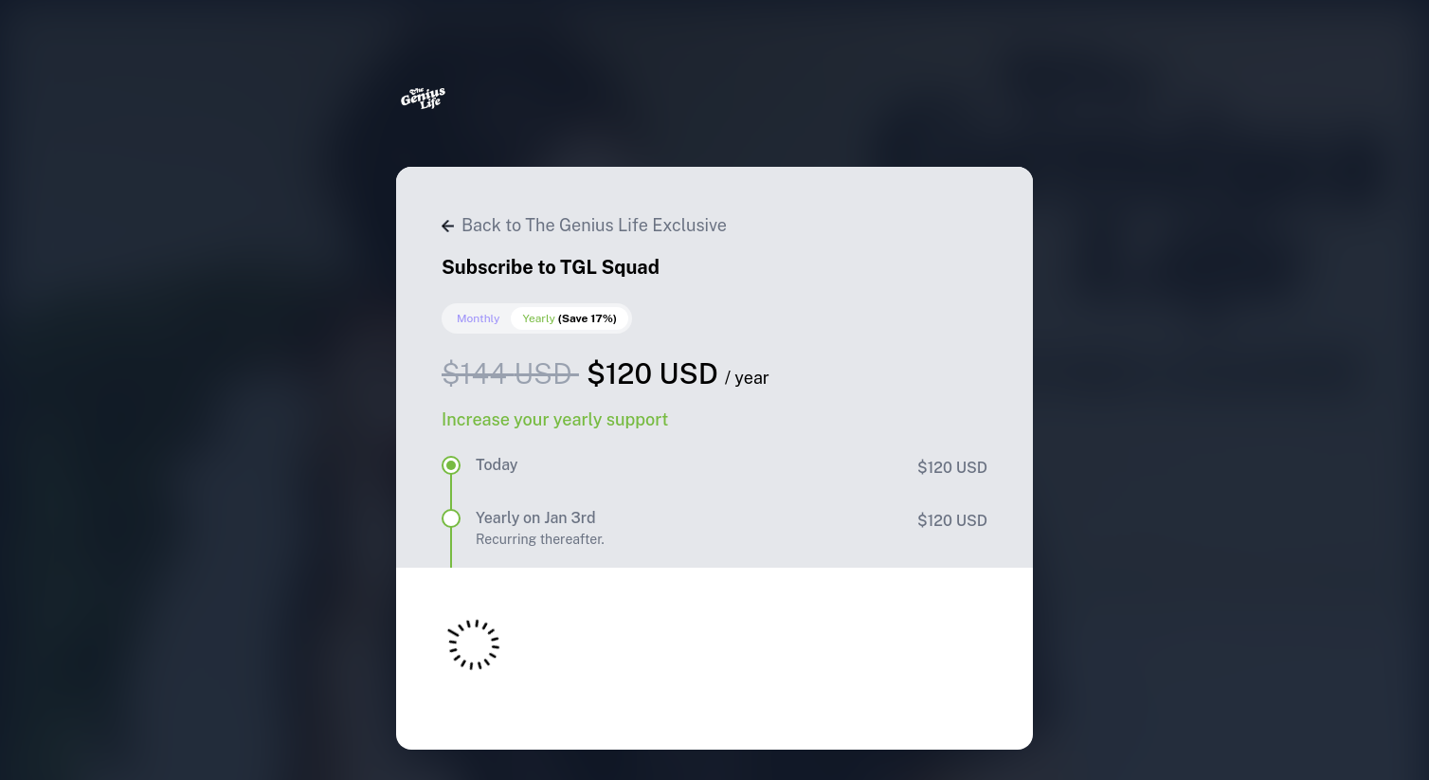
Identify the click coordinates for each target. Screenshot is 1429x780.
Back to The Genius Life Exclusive (584, 225)
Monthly (478, 318)
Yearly (569, 318)
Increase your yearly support (555, 419)
